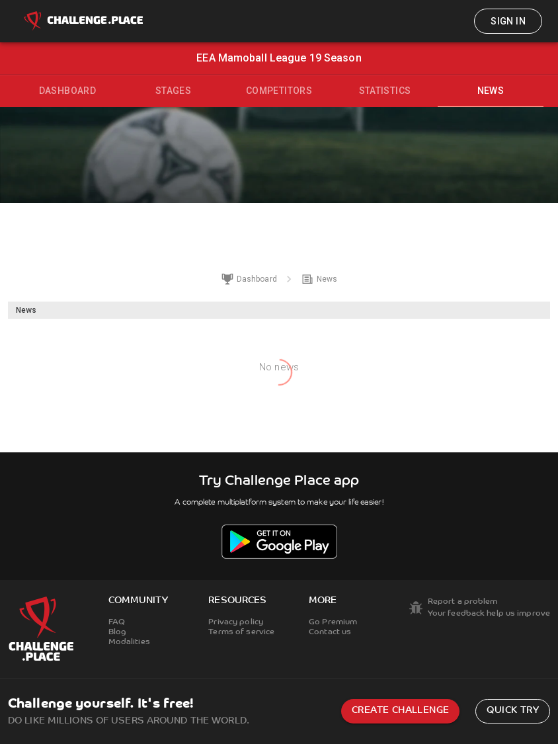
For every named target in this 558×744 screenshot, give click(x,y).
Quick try (513, 711)
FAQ (116, 622)
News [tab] (490, 90)
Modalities (129, 642)
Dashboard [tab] (68, 90)
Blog (117, 632)
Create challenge (400, 711)
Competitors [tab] (279, 90)
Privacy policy (235, 622)
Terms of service (241, 632)
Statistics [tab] (385, 90)
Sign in (508, 21)
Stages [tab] (173, 90)
